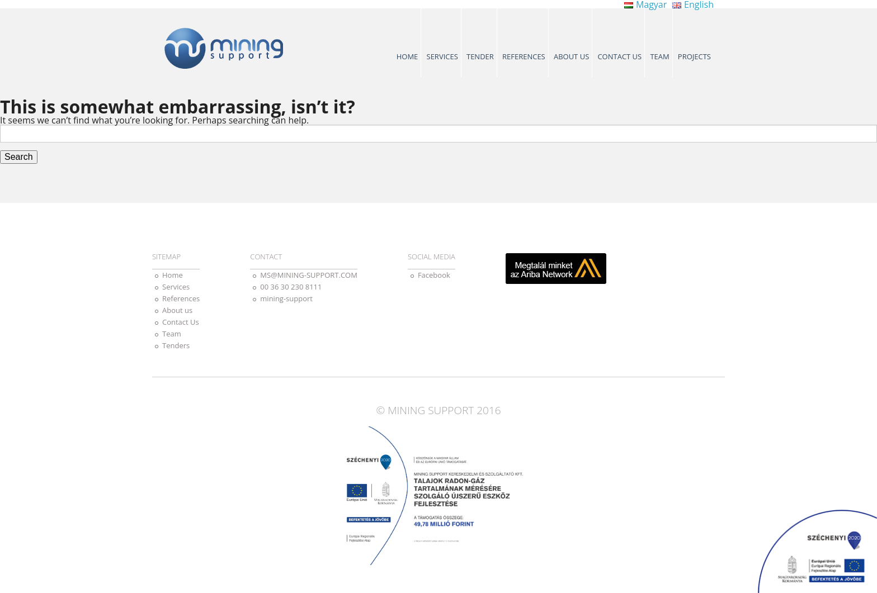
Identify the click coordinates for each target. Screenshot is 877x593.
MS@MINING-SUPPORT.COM (308, 275)
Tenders (176, 345)
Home (407, 56)
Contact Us (619, 56)
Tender (480, 56)
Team (659, 56)
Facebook (434, 275)
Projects (694, 56)
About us (571, 56)
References (523, 56)
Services (442, 56)
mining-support (286, 298)
